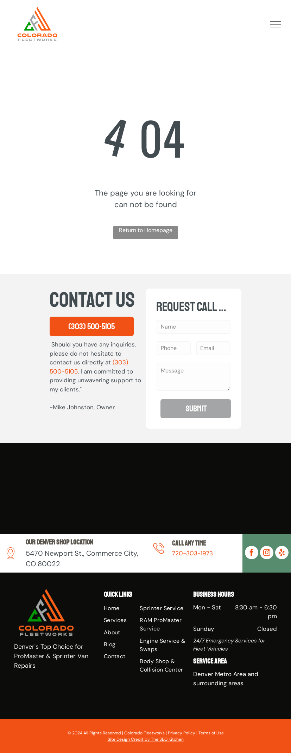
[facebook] (251, 553)
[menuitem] (131, 608)
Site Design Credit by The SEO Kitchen (146, 739)
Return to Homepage (145, 230)
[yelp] (282, 553)
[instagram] (266, 553)
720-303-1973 (192, 553)
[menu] (275, 24)
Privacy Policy (181, 733)
